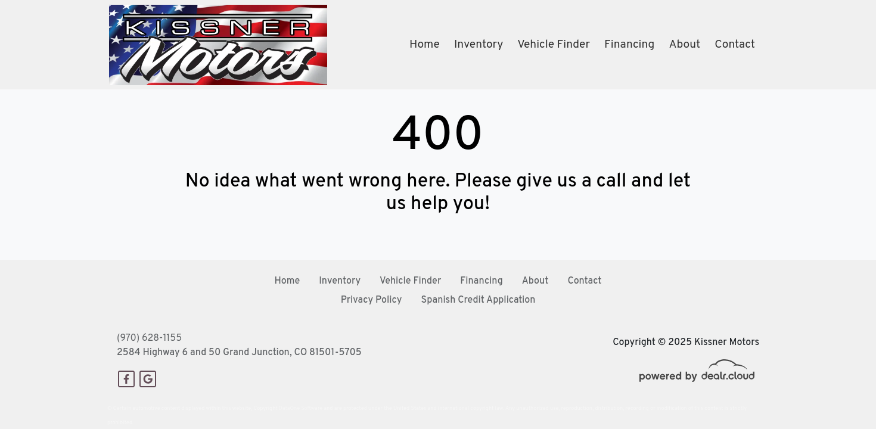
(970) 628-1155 (149, 338)
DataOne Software (300, 408)
